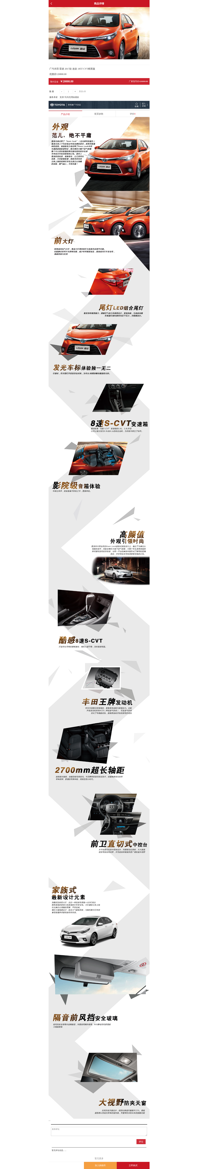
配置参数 (99, 114)
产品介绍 (65, 114)
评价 (132, 114)
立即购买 (133, 1165)
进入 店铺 (144, 104)
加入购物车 (100, 1165)
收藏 (137, 106)
